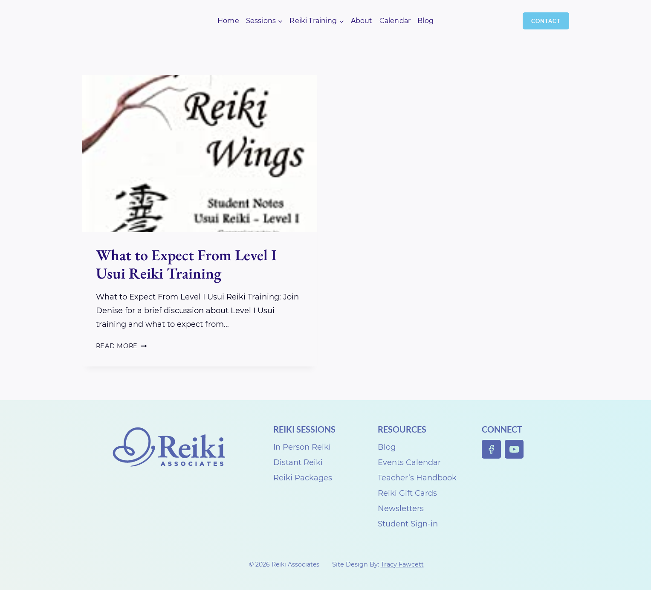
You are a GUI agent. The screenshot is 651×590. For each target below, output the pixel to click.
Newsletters (401, 508)
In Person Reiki (302, 447)
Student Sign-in (408, 524)
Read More (121, 346)
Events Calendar (409, 462)
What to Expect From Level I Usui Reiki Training (186, 264)
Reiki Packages (302, 477)
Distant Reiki (298, 462)
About (362, 21)
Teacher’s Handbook (417, 477)
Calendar (395, 21)
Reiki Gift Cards (407, 493)
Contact (546, 20)
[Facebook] (491, 449)
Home (228, 21)
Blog (425, 21)
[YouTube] (514, 449)
